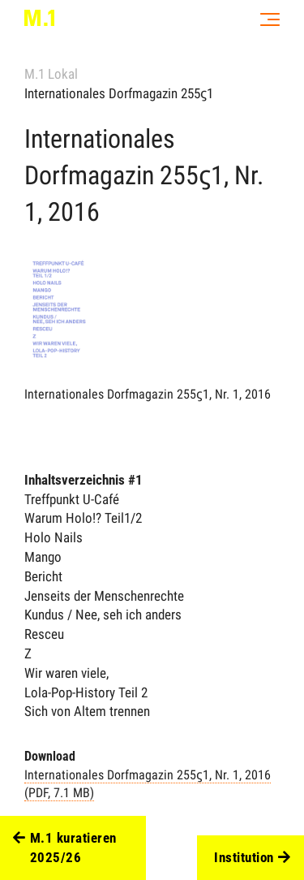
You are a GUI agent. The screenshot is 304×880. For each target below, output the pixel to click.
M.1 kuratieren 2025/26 (65, 848)
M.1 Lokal (51, 74)
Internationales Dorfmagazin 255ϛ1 (118, 93)
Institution (252, 858)
